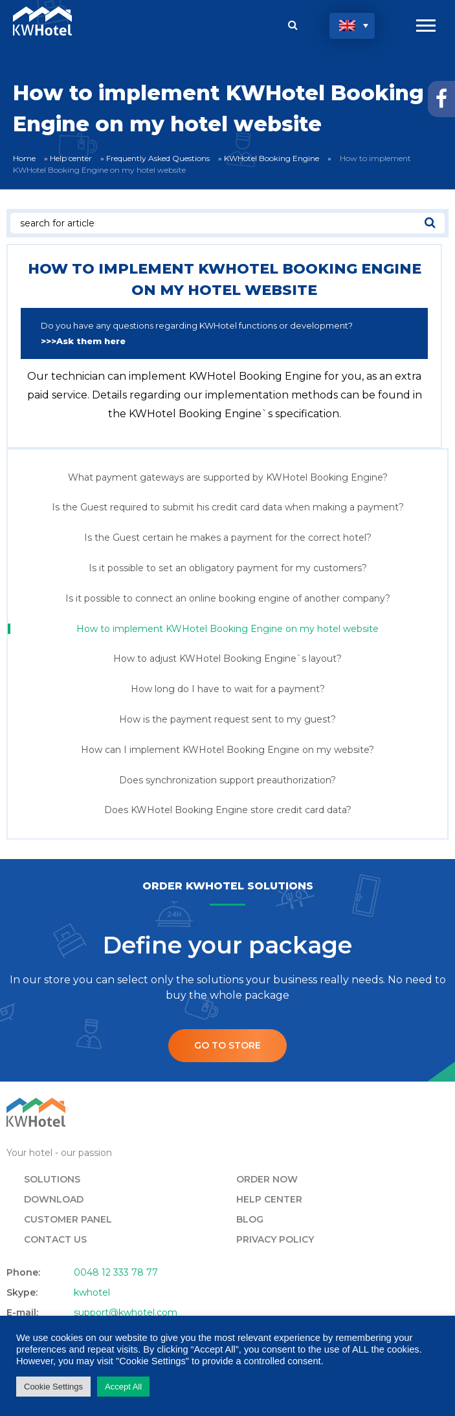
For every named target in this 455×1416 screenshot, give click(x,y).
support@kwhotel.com (125, 1312)
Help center (71, 158)
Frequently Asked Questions (158, 158)
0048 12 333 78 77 (116, 1272)
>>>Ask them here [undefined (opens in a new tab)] (83, 341)
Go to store (227, 1045)
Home (24, 158)
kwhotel (92, 1292)
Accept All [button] (123, 1386)
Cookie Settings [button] (53, 1386)
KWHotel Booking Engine (271, 158)
